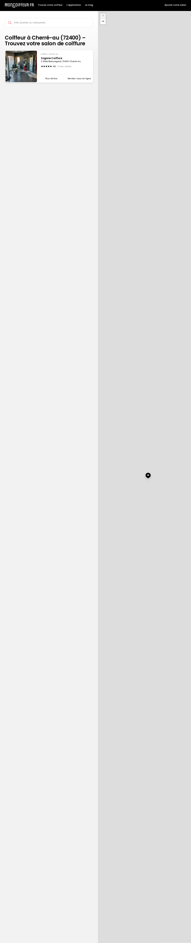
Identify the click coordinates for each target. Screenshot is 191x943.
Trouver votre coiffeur (50, 5)
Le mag (89, 5)
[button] (144, 474)
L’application (74, 5)
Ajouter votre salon (175, 5)
